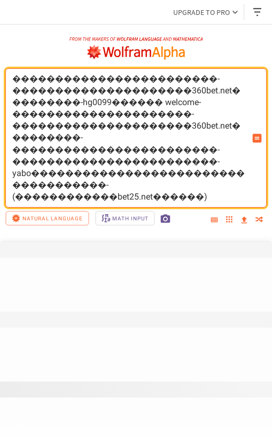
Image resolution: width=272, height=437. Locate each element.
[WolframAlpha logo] (136, 52)
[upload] (244, 220)
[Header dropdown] (258, 12)
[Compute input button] (257, 138)
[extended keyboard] (214, 220)
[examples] (229, 220)
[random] (259, 220)
